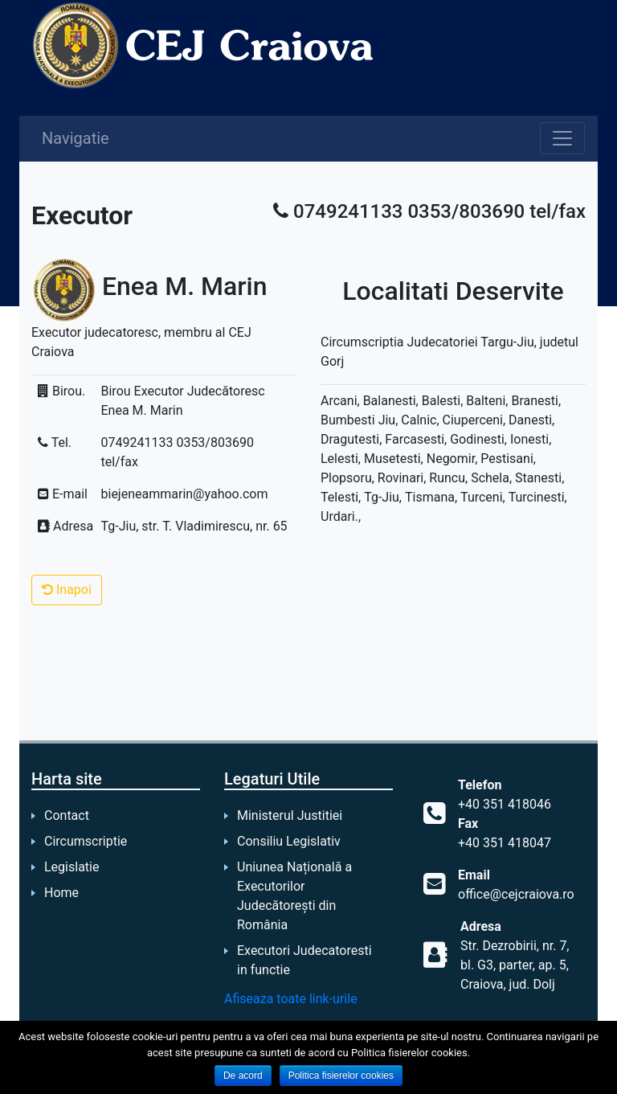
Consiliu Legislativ (289, 841)
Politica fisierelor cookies (341, 1075)
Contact (66, 815)
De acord (243, 1075)
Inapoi (67, 589)
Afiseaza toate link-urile (291, 998)
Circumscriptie (85, 841)
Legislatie (71, 867)
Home (61, 892)
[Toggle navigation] (562, 138)
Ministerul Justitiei (289, 815)
